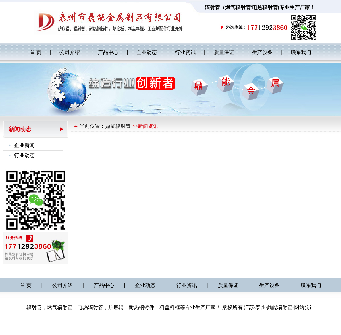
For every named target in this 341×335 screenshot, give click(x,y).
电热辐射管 (265, 7)
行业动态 (24, 155)
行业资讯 (185, 52)
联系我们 (301, 52)
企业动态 (146, 52)
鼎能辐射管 (118, 126)
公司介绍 (69, 52)
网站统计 (304, 307)
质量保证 (224, 52)
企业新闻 (24, 145)
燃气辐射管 (238, 7)
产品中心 (108, 52)
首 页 (35, 52)
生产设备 (262, 52)
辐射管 (212, 7)
